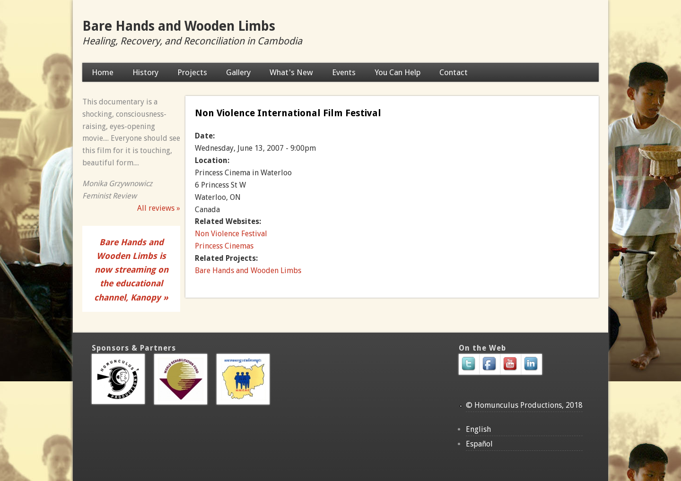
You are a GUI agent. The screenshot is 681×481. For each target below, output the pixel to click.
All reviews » (158, 208)
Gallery (238, 72)
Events (344, 72)
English (478, 429)
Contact (453, 72)
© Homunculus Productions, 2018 (524, 405)
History (145, 72)
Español (479, 443)
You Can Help (397, 72)
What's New (291, 72)
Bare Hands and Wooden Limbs (178, 26)
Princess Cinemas (224, 245)
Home (103, 72)
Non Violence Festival (231, 233)
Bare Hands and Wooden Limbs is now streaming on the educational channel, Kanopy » (131, 269)
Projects (192, 72)
